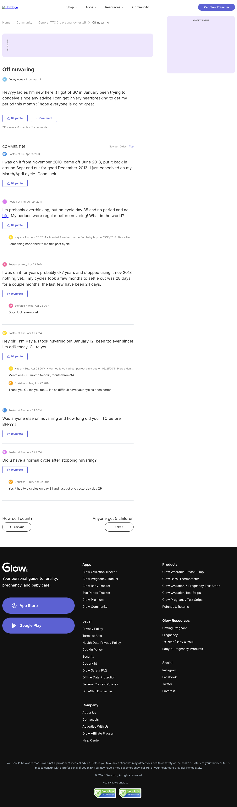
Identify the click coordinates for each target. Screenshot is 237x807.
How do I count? (17, 518)
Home (6, 22)
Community (24, 22)
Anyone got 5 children (113, 518)
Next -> (119, 526)
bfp (5, 215)
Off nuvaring (100, 22)
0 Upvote (15, 118)
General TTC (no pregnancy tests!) (62, 22)
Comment (44, 118)
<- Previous (16, 526)
